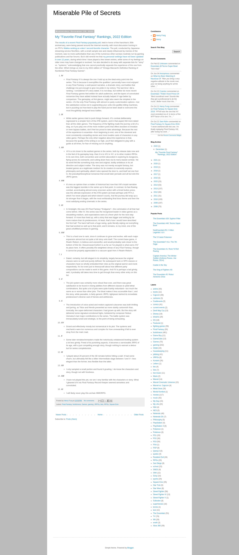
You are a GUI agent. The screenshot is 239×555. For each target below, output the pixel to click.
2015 (156, 181)
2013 (156, 189)
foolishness (77, 404)
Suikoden (157, 501)
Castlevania (158, 301)
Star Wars (157, 488)
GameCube (157, 339)
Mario (155, 376)
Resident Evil (158, 457)
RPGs (106, 404)
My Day (156, 401)
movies (156, 395)
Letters (156, 364)
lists (101, 404)
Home (100, 415)
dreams (156, 317)
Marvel (156, 379)
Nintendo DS (158, 417)
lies (154, 367)
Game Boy (157, 335)
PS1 (155, 435)
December (160, 149)
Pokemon (157, 429)
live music (157, 373)
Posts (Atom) (71, 419)
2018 (156, 171)
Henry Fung (161, 35)
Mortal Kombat (159, 392)
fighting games (159, 326)
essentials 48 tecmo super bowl (164, 66)
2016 (156, 178)
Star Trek (157, 485)
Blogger (130, 548)
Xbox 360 (157, 526)
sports (155, 479)
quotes (156, 454)
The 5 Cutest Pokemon (162, 237)
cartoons (156, 298)
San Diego (157, 463)
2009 (156, 203)
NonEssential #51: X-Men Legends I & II (163, 231)
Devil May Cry (158, 311)
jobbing (156, 354)
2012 (156, 192)
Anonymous (164, 73)
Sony (155, 476)
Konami (156, 361)
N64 (154, 407)
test (154, 510)
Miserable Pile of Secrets (87, 12)
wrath (155, 523)
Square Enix (114, 404)
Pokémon (157, 432)
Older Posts (139, 415)
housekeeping (158, 351)
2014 (156, 185)
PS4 (155, 445)
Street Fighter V (159, 498)
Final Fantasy (67, 404)
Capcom (156, 295)
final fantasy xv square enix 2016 (165, 124)
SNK (155, 473)
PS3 (155, 442)
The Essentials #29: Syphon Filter (166, 219)
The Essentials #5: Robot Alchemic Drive (163, 275)
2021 (156, 160)
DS (154, 320)
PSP (155, 448)
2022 (156, 146)
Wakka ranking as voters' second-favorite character (86, 48)
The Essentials (159, 513)
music (155, 398)
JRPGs (97, 404)
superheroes (158, 504)
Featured (156, 323)
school (155, 466)
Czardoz (163, 91)
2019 (156, 167)
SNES (155, 469)
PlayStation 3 (158, 426)
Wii (154, 519)
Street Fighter (158, 491)
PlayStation (157, 423)
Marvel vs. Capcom (161, 385)
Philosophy (157, 420)
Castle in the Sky (160, 265)
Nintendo (156, 413)
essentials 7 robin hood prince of (165, 94)
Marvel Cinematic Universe (164, 382)
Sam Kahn (164, 121)
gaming (90, 404)
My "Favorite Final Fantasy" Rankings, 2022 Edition (93, 37)
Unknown (164, 64)
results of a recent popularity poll (80, 42)
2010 (156, 199)
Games (84, 404)
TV (154, 516)
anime (155, 289)
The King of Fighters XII (162, 270)
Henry (158, 39)
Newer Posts (61, 415)
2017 (156, 174)
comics (156, 304)
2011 (156, 196)
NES (155, 410)
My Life (156, 404)
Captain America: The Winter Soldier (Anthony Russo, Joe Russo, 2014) (164, 258)
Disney (156, 314)
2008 (156, 206)
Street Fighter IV (159, 494)
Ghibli (155, 348)
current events (159, 307)
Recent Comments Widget (172, 135)
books (155, 292)
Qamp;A (156, 451)
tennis (155, 507)
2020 (156, 163)
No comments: (89, 401)
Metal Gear (157, 388)
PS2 (155, 438)
